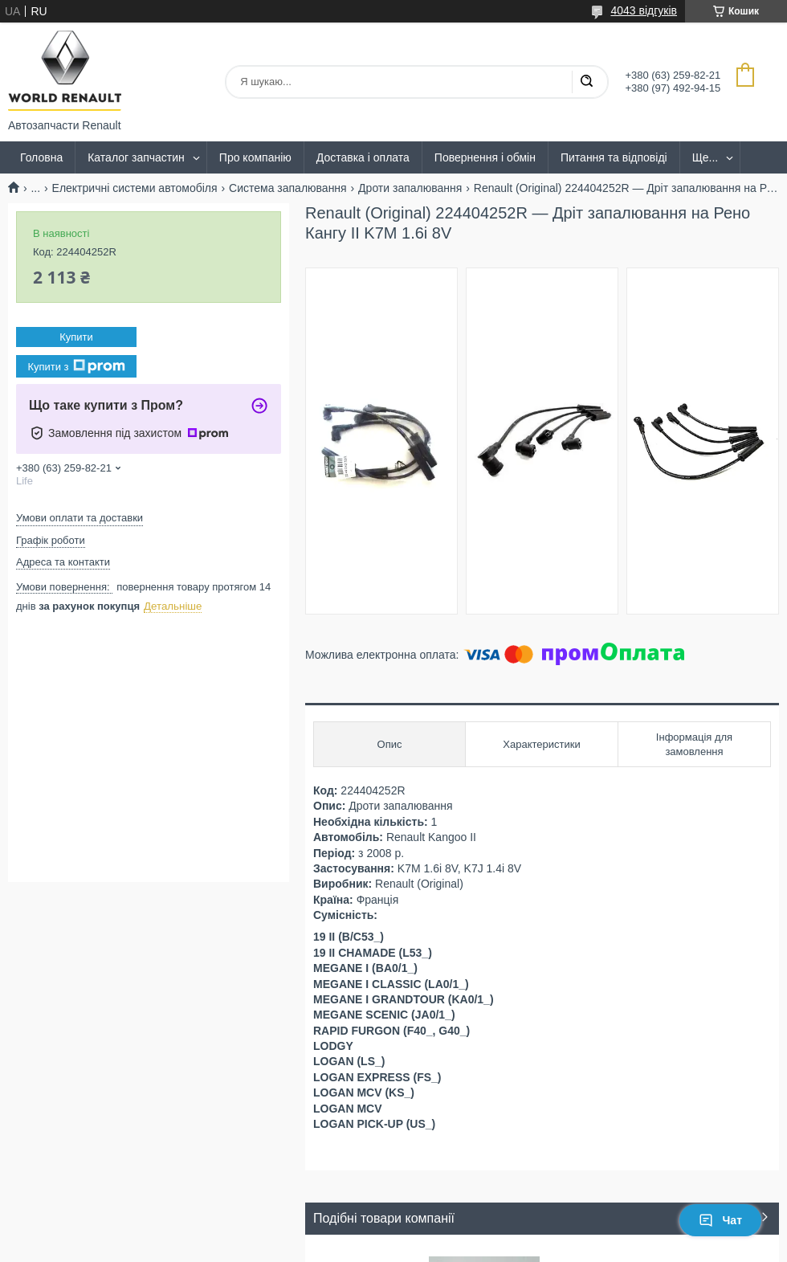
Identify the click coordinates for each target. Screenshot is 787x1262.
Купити (76, 337)
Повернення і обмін (485, 157)
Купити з (75, 366)
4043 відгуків (643, 10)
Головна (41, 157)
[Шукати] (586, 82)
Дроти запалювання (410, 188)
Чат (720, 1220)
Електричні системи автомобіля (135, 188)
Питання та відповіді (614, 157)
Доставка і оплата (363, 157)
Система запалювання (288, 188)
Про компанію (255, 157)
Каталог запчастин (136, 157)
